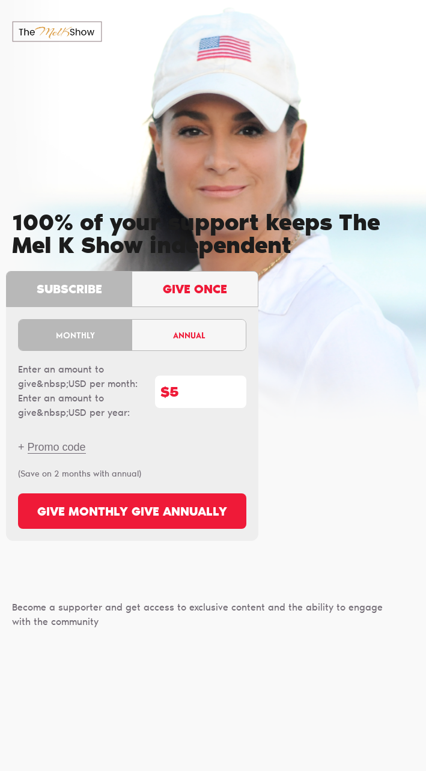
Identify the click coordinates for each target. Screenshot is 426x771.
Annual (189, 335)
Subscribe (69, 290)
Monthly (75, 335)
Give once (195, 290)
